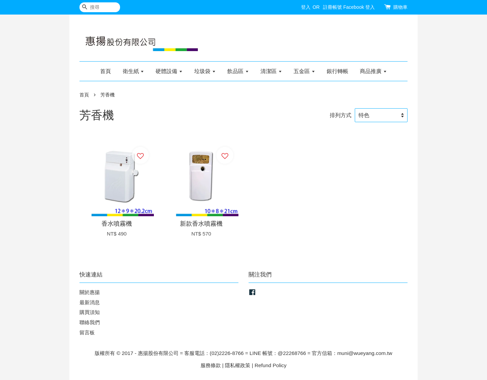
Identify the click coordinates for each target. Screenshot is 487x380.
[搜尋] (99, 7)
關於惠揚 (89, 292)
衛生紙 (133, 71)
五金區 (304, 71)
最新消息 (89, 302)
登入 (305, 7)
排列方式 (340, 115)
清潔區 (271, 71)
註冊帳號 (332, 7)
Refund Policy (270, 365)
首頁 (105, 71)
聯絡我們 (89, 322)
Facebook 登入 (359, 7)
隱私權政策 (237, 365)
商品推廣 (373, 71)
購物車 (400, 7)
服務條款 (211, 365)
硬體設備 (169, 71)
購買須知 (89, 312)
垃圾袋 (204, 71)
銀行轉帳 (337, 71)
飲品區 (238, 71)
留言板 (87, 332)
